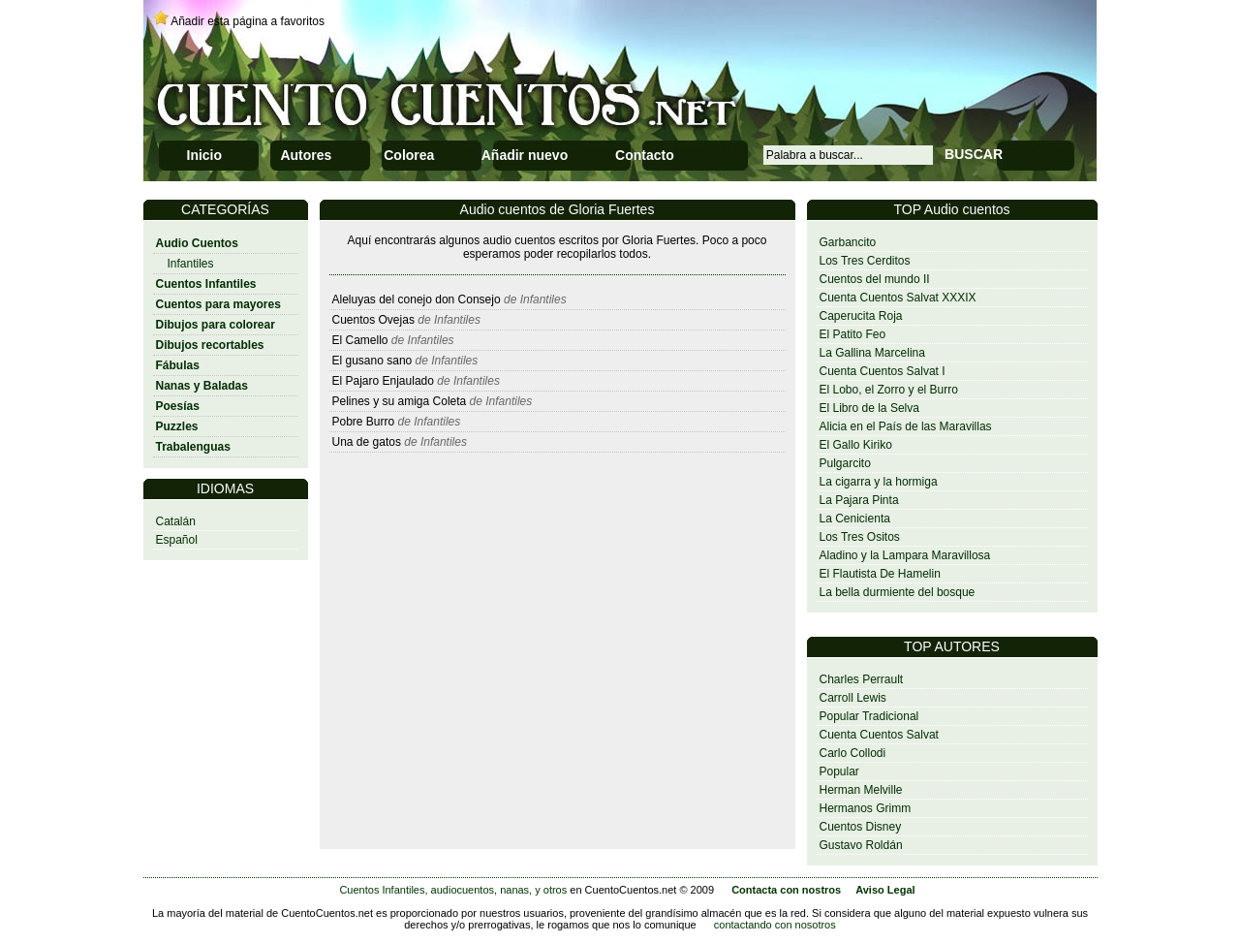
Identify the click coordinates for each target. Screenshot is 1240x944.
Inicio (205, 155)
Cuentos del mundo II (875, 279)
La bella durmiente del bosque (898, 592)
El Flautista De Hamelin (880, 574)
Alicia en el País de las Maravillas (906, 426)
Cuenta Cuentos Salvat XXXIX (898, 297)
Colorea (409, 155)
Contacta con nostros (786, 890)
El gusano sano (372, 360)
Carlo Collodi (853, 753)
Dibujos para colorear (215, 324)
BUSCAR (974, 154)
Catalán (176, 521)
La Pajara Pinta (859, 500)
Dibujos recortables (210, 345)
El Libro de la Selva (869, 408)
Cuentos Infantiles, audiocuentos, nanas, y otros (453, 890)
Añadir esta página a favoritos (247, 21)
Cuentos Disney (861, 827)
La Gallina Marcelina (872, 353)
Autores (305, 155)
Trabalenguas (193, 447)
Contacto (644, 155)
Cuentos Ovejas (373, 320)
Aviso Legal (884, 890)
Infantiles (191, 263)
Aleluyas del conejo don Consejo (416, 299)
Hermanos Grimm (866, 808)
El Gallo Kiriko (856, 445)
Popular (839, 771)
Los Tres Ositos (860, 537)
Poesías (178, 406)
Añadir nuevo (524, 155)
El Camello (360, 340)
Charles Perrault (862, 679)
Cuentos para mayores (218, 304)
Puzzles (177, 426)
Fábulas (178, 365)
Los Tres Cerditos (865, 260)
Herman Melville (861, 790)
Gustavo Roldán (861, 845)
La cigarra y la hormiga (879, 481)
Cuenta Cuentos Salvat (879, 734)
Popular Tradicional (869, 716)
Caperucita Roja (861, 316)
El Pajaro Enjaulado (383, 381)
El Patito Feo (853, 334)
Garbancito (848, 242)
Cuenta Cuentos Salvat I (883, 371)
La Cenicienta (855, 518)
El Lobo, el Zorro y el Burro (889, 389)
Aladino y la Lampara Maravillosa (905, 555)
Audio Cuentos (197, 243)
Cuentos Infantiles (206, 284)
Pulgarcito (845, 463)
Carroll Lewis (853, 698)
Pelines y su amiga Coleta (399, 401)
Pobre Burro (363, 421)
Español (177, 540)
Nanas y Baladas (202, 386)
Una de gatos (366, 442)
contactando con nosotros (775, 924)
